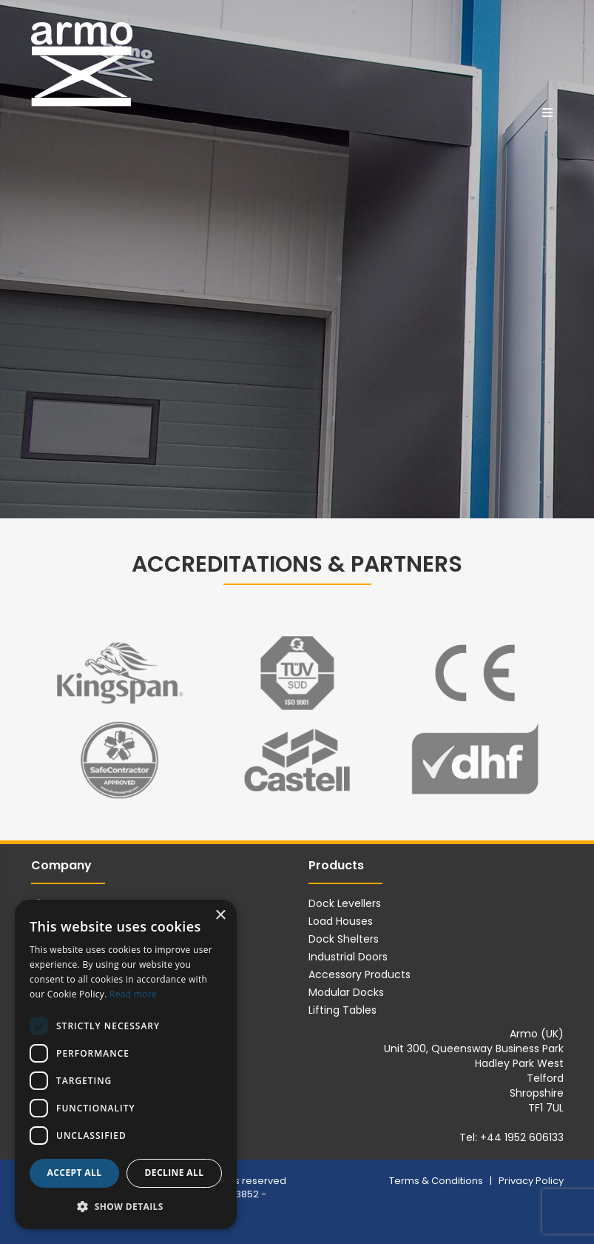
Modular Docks (346, 992)
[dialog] (126, 1064)
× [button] (220, 915)
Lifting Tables (342, 1010)
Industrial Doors (348, 956)
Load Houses (340, 921)
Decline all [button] (174, 1172)
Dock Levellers (344, 903)
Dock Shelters (343, 939)
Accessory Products (359, 974)
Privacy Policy (531, 1181)
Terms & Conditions (437, 1181)
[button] (126, 1205)
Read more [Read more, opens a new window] (133, 994)
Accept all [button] (74, 1172)
